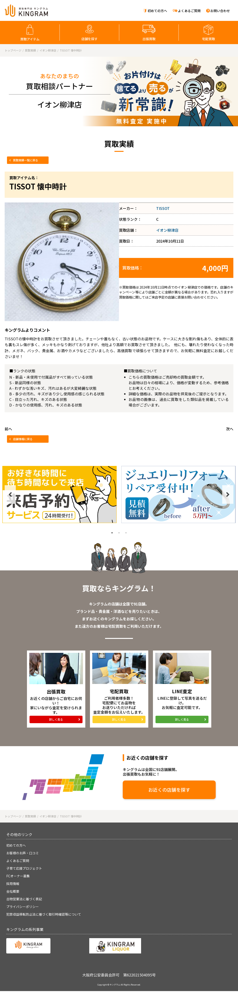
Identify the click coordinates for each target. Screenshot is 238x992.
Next (227, 494)
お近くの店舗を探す (169, 789)
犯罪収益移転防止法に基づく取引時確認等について (43, 914)
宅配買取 (208, 38)
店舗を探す (89, 38)
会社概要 (12, 891)
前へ (8, 429)
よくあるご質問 (189, 10)
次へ (229, 429)
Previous (10, 494)
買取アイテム (30, 39)
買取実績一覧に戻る (25, 160)
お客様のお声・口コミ (22, 853)
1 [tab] (112, 532)
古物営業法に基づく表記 (24, 899)
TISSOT (163, 208)
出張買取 (148, 38)
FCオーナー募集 (18, 876)
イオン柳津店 (167, 230)
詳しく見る (56, 719)
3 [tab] (126, 532)
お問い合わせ (220, 10)
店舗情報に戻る (23, 439)
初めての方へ (157, 10)
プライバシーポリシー (22, 906)
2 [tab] (119, 532)
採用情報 (12, 883)
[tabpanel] (59, 494)
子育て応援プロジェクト (24, 868)
